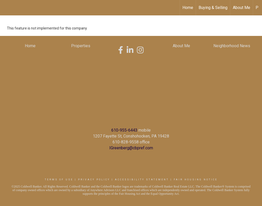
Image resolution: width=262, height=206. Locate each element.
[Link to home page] (6, 7)
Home (187, 7)
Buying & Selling (213, 7)
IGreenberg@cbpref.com (131, 147)
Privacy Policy (94, 179)
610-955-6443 (124, 130)
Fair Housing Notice (195, 179)
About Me (241, 7)
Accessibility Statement (142, 179)
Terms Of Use (59, 179)
